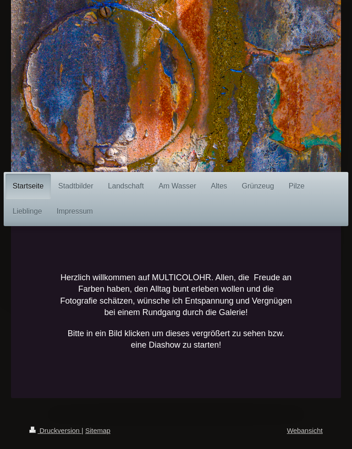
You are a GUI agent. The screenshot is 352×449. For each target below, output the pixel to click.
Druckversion (55, 430)
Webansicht (305, 430)
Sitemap (97, 430)
